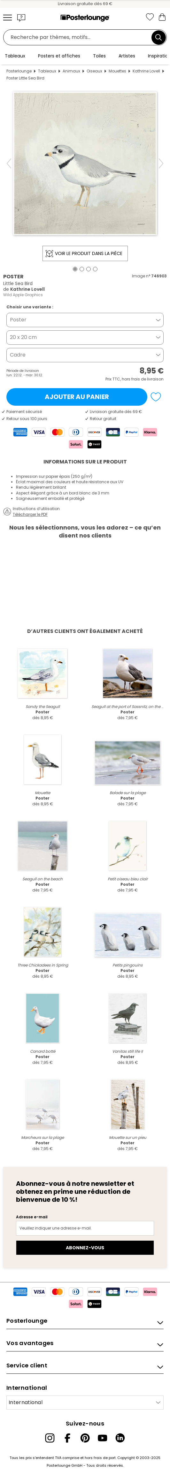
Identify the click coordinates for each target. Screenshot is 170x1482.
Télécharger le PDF (30, 514)
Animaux (71, 71)
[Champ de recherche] (79, 37)
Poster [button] (18, 319)
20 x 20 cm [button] (23, 337)
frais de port (105, 1457)
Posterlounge (19, 71)
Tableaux (47, 71)
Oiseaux (94, 71)
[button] (21, 17)
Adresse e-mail (32, 1217)
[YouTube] (102, 1438)
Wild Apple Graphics (23, 294)
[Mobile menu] (7, 17)
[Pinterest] (85, 1438)
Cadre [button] (18, 354)
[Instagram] (50, 1438)
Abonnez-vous (85, 1248)
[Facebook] (67, 1438)
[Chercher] (158, 37)
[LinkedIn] (120, 1438)
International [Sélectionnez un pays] (25, 1402)
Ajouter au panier (77, 396)
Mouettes (117, 71)
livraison (155, 379)
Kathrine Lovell (146, 71)
